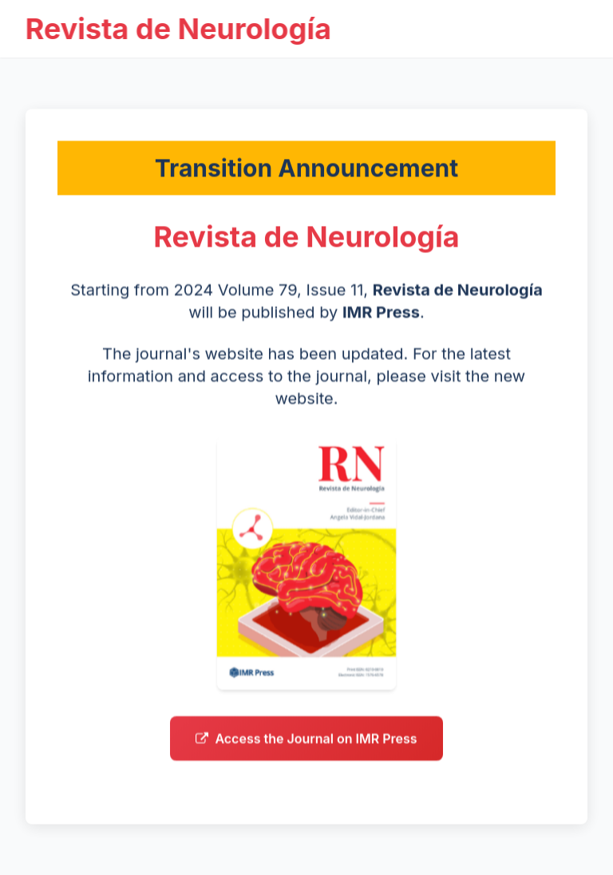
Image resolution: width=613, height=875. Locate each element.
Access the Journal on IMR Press (306, 742)
